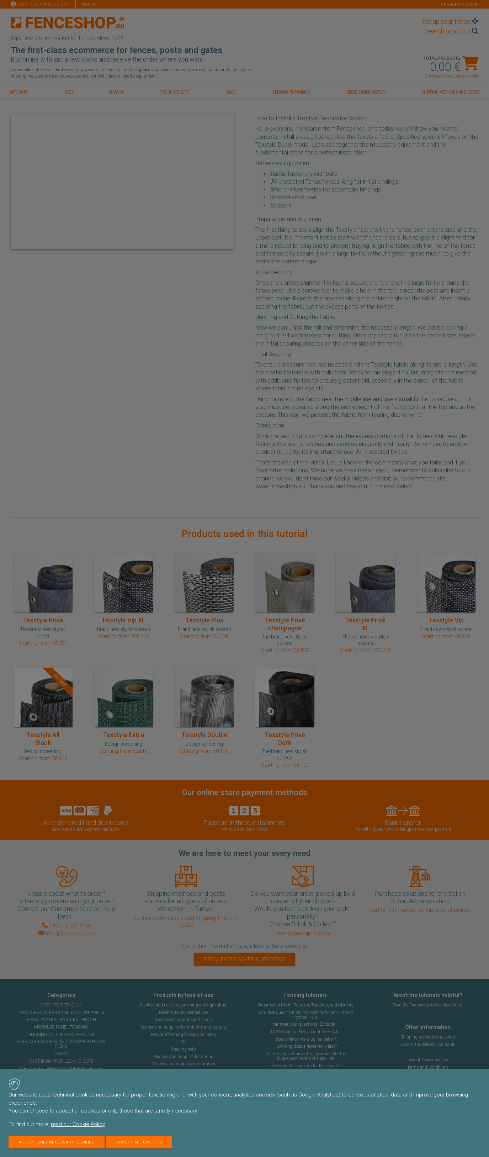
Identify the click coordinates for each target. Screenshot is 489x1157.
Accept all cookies (142, 1142)
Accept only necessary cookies (58, 1142)
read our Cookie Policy (78, 1124)
